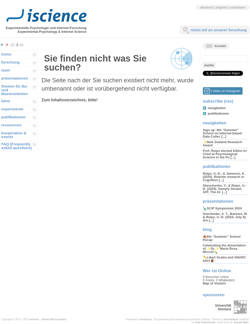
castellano (238, 7)
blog (207, 229)
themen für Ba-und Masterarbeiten (14, 90)
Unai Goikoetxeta (205, 322)
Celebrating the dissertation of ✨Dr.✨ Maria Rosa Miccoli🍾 (224, 248)
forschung (10, 62)
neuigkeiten (217, 108)
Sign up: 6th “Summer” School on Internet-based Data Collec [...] (222, 133)
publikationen (13, 117)
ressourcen (11, 125)
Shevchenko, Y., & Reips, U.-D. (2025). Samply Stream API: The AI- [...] (224, 189)
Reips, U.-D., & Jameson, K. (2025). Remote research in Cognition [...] (224, 177)
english (221, 7)
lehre (5, 101)
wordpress (146, 319)
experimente (12, 109)
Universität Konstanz (53, 319)
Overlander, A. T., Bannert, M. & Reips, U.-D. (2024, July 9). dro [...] (225, 217)
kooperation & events (13, 135)
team (5, 70)
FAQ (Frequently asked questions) (16, 146)
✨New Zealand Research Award (222, 143)
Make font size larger (22, 45)
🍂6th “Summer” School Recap (221, 238)
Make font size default (17, 45)
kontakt (220, 46)
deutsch (206, 7)
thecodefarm (231, 319)
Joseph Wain (241, 322)
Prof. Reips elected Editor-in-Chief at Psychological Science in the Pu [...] (225, 154)
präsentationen (14, 78)
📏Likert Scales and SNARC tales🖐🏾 (224, 258)
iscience (34, 319)
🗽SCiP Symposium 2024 (222, 208)
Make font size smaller (12, 45)
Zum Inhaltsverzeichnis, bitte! (70, 100)
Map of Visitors (214, 283)
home (6, 54)
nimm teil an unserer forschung (219, 30)
